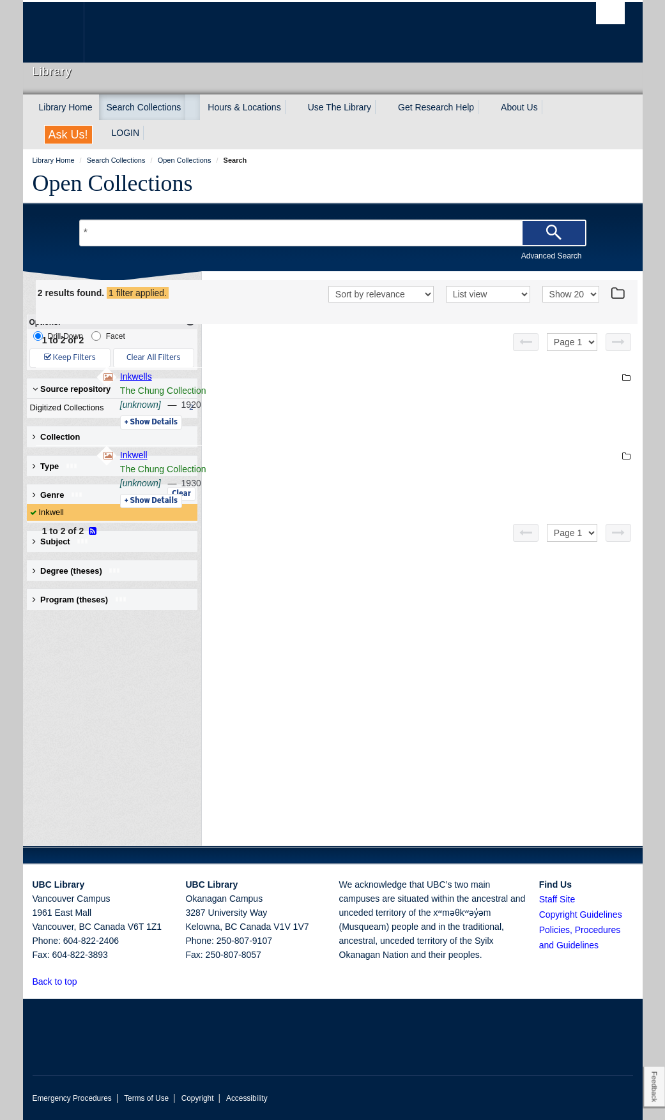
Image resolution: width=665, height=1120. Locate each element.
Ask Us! (68, 134)
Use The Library (339, 107)
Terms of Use (146, 1098)
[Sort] (381, 312)
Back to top (61, 981)
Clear (181, 494)
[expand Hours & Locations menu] (292, 107)
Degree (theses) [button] (77, 571)
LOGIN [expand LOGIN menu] (126, 133)
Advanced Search (551, 255)
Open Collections (113, 183)
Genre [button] (58, 495)
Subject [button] (61, 541)
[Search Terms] (332, 233)
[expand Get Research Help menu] (485, 107)
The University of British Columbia (63, 32)
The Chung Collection (338, 407)
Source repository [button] (72, 389)
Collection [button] (56, 437)
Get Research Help (436, 107)
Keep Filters (70, 358)
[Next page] (618, 359)
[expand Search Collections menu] (192, 107)
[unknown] (315, 421)
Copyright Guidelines (580, 914)
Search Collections (144, 107)
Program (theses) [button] (80, 599)
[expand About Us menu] (549, 107)
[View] (488, 312)
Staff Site (557, 899)
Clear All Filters (153, 358)
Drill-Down (58, 336)
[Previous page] (526, 359)
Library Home (66, 107)
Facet (108, 336)
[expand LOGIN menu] (150, 133)
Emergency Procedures (72, 1098)
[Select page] (572, 359)
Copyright (197, 1098)
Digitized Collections (109, 407)
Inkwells (311, 393)
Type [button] (55, 466)
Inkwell (51, 512)
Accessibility (247, 1098)
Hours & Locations (244, 107)
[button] (84, 981)
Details (326, 439)
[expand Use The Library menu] (382, 107)
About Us (519, 107)
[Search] (554, 233)
